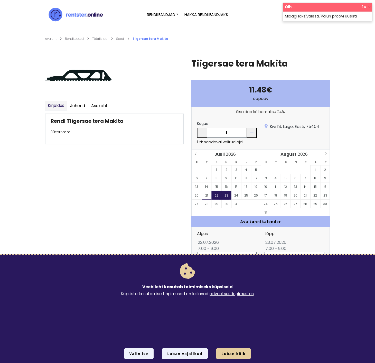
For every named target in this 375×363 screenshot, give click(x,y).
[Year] (232, 154)
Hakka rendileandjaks (206, 14)
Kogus (202, 123)
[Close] (369, 7)
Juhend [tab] (77, 106)
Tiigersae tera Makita (150, 38)
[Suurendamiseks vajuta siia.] (78, 75)
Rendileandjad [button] (161, 14)
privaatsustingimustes (231, 294)
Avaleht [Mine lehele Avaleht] (53, 38)
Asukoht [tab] (99, 106)
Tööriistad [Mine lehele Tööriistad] (102, 38)
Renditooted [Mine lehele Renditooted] (77, 38)
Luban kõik (233, 353)
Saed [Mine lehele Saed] (122, 38)
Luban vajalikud (184, 353)
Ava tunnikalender (260, 221)
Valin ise (138, 353)
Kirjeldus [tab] (56, 105)
